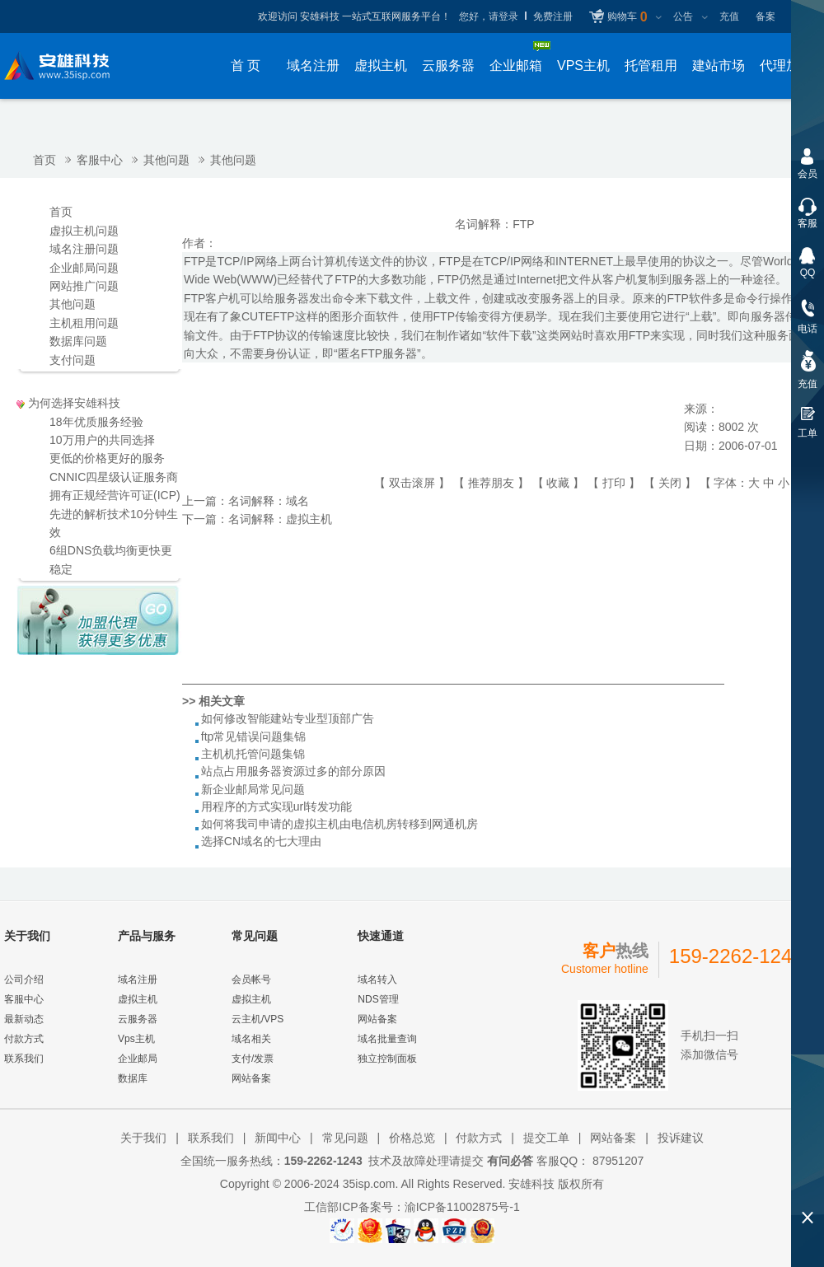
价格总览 (412, 1137)
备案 (765, 16)
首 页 (245, 65)
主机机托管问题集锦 (253, 753)
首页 (44, 159)
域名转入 (377, 979)
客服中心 (100, 159)
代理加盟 (786, 65)
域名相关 (251, 1039)
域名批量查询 (387, 1039)
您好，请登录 (488, 16)
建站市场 (718, 65)
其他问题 (166, 159)
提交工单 (546, 1137)
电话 (807, 328)
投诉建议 (681, 1137)
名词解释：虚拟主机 (280, 519)
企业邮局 (137, 1058)
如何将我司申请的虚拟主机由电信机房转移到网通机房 (339, 823)
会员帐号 (251, 979)
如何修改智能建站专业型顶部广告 (287, 718)
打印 (613, 482)
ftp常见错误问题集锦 (254, 736)
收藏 (557, 482)
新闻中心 (278, 1137)
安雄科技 (531, 1183)
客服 (807, 223)
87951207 (616, 1160)
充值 (729, 16)
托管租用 (651, 65)
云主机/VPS (257, 1019)
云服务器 (448, 65)
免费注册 (553, 16)
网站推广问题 (84, 285)
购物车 (627, 17)
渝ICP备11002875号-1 (462, 1206)
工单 (807, 433)
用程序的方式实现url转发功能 (277, 806)
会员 (807, 174)
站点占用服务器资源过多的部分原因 (293, 771)
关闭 (669, 482)
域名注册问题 (84, 248)
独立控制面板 (387, 1058)
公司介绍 (24, 979)
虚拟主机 (380, 65)
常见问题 (345, 1137)
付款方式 (24, 1039)
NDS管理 (378, 999)
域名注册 (313, 65)
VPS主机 (583, 65)
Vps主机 (136, 1039)
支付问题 (72, 360)
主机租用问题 (84, 323)
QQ (808, 272)
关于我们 (143, 1137)
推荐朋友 (491, 482)
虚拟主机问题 (84, 230)
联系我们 (24, 1058)
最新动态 (24, 1019)
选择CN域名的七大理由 (261, 841)
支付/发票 (253, 1058)
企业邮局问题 (84, 267)
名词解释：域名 (268, 500)
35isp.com (369, 1183)
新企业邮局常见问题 (253, 789)
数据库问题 (78, 341)
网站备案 (251, 1078)
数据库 (132, 1078)
